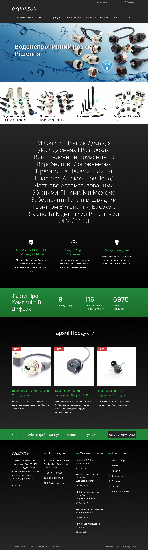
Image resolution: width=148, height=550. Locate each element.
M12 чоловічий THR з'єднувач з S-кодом (111, 393)
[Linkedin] (19, 485)
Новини (105, 17)
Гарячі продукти (74, 333)
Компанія (42, 17)
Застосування (74, 17)
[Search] (111, 2)
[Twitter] (16, 485)
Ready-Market (130, 546)
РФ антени (86, 116)
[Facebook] (12, 485)
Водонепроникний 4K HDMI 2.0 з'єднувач (30, 393)
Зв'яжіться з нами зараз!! (122, 435)
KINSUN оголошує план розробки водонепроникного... (88, 495)
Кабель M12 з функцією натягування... (87, 462)
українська (131, 2)
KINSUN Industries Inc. (35, 546)
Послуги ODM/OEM (116, 250)
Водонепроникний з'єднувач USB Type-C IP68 (73, 393)
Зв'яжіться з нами (122, 17)
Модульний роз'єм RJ (128, 118)
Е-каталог (91, 17)
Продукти (57, 17)
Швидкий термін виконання (74, 252)
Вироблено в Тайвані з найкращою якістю (31, 252)
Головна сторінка (24, 17)
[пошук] (98, 2)
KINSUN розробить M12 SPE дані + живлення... (89, 511)
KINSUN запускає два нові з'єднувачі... (89, 525)
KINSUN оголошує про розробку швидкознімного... (87, 477)
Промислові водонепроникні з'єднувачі (51, 118)
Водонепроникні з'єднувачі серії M (16, 118)
